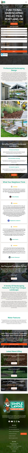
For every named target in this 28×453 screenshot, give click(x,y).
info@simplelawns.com (14, 443)
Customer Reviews (14, 448)
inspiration (5, 298)
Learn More (14, 174)
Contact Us (14, 278)
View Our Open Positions (14, 344)
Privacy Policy (3, 49)
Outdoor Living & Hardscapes (14, 431)
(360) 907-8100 (14, 23)
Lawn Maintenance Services (14, 429)
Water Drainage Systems (13, 438)
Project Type (3, 37)
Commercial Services (12, 433)
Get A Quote (23, 433)
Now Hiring (14, 450)
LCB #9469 (14, 451)
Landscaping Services (13, 427)
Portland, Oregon (10, 72)
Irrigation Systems (12, 435)
